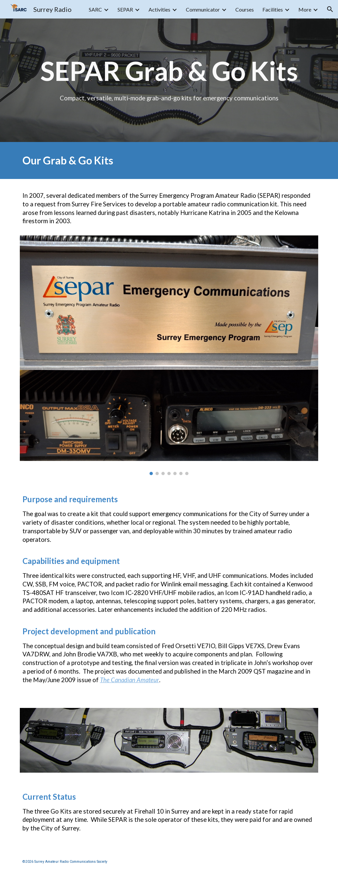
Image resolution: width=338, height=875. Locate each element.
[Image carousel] (169, 355)
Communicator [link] (203, 9)
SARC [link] (95, 9)
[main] (169, 80)
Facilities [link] (272, 9)
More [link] (304, 9)
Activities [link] (159, 9)
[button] (330, 9)
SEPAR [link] (125, 9)
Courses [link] (244, 9)
